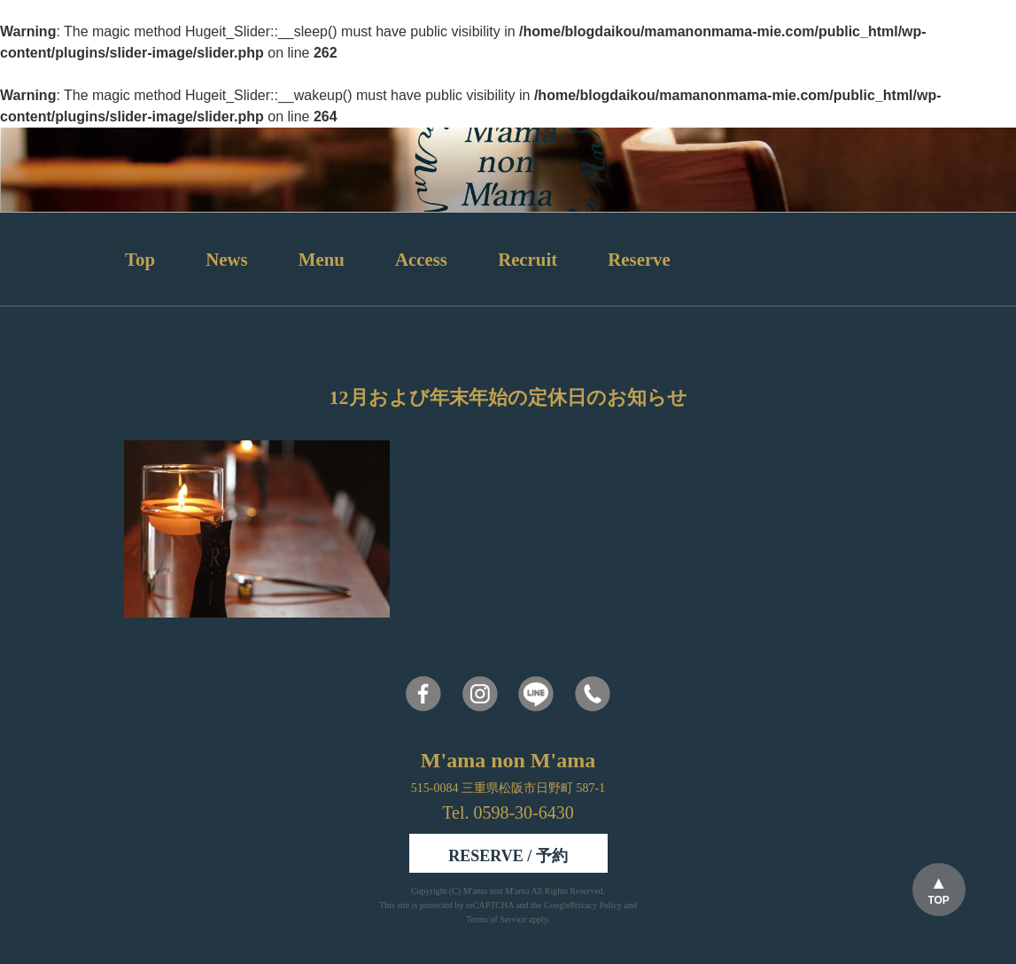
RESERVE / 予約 (507, 856)
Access (421, 259)
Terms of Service (496, 919)
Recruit (527, 259)
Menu (322, 259)
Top (140, 259)
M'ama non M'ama (497, 891)
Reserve (639, 259)
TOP (938, 900)
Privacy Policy (596, 905)
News (226, 259)
